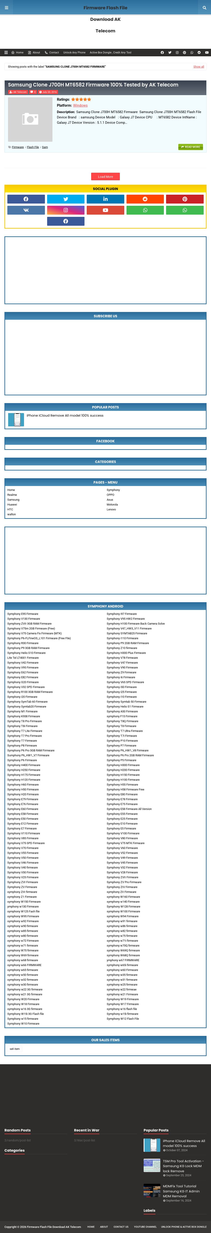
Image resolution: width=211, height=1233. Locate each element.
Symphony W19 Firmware (123, 999)
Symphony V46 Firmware (22, 862)
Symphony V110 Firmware (23, 833)
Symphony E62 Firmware (22, 672)
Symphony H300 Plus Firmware (126, 653)
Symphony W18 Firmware (23, 1004)
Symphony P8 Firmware (22, 745)
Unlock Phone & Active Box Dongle (184, 1226)
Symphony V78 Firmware (122, 657)
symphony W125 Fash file (23, 911)
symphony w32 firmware (22, 979)
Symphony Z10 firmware (122, 648)
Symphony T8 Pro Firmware (24, 721)
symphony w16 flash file (122, 1009)
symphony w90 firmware (22, 926)
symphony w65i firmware (122, 965)
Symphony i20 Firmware (22, 696)
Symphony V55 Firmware (22, 853)
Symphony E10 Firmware (122, 823)
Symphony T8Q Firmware (122, 721)
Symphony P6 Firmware (22, 760)
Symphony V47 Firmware (122, 662)
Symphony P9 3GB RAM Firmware (28, 648)
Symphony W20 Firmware (23, 999)
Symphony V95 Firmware (22, 667)
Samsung (13, 499)
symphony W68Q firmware (123, 955)
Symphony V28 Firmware (122, 872)
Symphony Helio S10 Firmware (26, 653)
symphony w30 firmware (22, 984)
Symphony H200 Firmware (123, 770)
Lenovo (111, 509)
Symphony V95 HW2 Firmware (126, 618)
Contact (51, 52)
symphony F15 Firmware (122, 716)
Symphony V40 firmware (22, 867)
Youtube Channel (145, 1226)
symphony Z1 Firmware (22, 896)
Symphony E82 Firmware (22, 677)
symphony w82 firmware (122, 931)
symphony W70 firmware (22, 950)
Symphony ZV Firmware (22, 887)
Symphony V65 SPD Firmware (125, 682)
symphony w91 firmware (122, 921)
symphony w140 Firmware (123, 901)
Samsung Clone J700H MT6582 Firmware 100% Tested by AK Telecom (93, 85)
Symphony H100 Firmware (123, 779)
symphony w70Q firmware (123, 945)
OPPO (110, 494)
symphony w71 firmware (22, 945)
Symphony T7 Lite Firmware (24, 731)
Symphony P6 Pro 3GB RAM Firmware (30, 750)
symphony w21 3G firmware (24, 994)
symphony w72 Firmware (23, 940)
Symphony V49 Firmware (122, 857)
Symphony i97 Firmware (122, 614)
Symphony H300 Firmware (123, 765)
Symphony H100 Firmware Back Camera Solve (136, 623)
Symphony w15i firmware (122, 1013)
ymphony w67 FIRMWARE (123, 960)
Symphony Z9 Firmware (121, 672)
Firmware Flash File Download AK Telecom (105, 19)
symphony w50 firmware (22, 974)
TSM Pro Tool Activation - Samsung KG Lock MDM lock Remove (183, 1166)
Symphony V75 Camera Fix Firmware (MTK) (34, 633)
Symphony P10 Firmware (122, 740)
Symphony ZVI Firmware (22, 882)
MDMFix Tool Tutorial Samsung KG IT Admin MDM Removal (181, 1191)
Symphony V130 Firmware (23, 618)
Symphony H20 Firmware (23, 794)
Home (17, 52)
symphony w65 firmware (22, 970)
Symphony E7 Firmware (22, 828)
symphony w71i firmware (122, 940)
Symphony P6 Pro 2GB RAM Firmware (130, 755)
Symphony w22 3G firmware (24, 989)
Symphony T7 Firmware (22, 740)
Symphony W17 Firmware (123, 1004)
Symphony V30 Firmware (22, 872)
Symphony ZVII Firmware (122, 877)
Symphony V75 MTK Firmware (126, 843)
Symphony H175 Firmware (23, 774)
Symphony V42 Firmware (22, 662)
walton (11, 514)
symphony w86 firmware (122, 926)
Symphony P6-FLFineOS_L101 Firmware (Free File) (39, 638)
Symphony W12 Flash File (123, 1018)
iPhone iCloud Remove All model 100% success (65, 415)
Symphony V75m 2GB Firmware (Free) (31, 628)
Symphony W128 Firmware (123, 906)
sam (45, 147)
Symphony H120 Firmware (23, 779)
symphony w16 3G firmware (24, 1009)
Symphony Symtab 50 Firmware (126, 701)
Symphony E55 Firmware (122, 813)
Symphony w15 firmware (22, 1018)
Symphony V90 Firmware (122, 667)
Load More (105, 176)
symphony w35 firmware (122, 974)
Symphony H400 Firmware (23, 765)
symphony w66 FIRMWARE (24, 965)
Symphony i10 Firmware (122, 696)
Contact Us (121, 1226)
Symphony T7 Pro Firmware (24, 735)
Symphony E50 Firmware (22, 818)
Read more (192, 147)
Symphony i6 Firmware (121, 677)
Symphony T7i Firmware (122, 735)
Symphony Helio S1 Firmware (125, 706)
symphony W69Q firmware (123, 950)
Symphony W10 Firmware (23, 1023)
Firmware (18, 147)
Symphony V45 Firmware (122, 862)
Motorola (112, 504)
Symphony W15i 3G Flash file (25, 1013)
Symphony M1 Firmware (22, 711)
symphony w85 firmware (22, 931)
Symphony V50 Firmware (22, 857)
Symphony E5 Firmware (121, 828)
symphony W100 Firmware (123, 911)
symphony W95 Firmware (23, 916)
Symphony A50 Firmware (122, 711)
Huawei (12, 504)
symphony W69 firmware (22, 955)
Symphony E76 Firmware (22, 804)
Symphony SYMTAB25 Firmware (127, 633)
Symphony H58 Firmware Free (125, 789)
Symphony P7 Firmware (121, 745)
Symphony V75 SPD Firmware (26, 843)
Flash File (33, 147)
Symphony (113, 490)
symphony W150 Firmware (24, 901)
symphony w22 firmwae (122, 989)
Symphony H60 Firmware (23, 784)
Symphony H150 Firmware (123, 774)
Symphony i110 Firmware (122, 638)
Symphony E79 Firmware (22, 799)
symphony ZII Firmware (121, 892)
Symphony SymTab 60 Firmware (27, 701)
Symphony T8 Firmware (121, 726)
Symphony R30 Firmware (22, 643)
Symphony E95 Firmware (22, 614)
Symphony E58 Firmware (22, 813)
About (34, 52)
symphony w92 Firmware (23, 921)
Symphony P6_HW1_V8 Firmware (128, 750)
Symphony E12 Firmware (22, 823)
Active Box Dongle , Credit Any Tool (110, 52)
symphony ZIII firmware (22, 892)
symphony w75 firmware (122, 935)
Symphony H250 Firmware (23, 770)
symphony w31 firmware (122, 979)
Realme (12, 494)
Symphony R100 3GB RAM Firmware (30, 692)
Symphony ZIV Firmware (122, 887)
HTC (10, 509)
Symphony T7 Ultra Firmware (125, 731)
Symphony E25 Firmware (122, 818)
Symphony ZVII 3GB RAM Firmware (29, 623)
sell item (15, 1049)
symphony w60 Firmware (122, 970)
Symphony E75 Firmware (122, 804)
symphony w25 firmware (122, 984)
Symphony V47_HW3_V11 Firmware (129, 628)
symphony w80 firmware (22, 935)
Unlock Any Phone (74, 52)
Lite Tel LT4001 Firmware (23, 657)
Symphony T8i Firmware (22, 726)
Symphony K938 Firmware (23, 716)
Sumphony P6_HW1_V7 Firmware (28, 755)
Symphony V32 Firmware (122, 867)
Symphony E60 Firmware (22, 809)
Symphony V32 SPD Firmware (26, 687)
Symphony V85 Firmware (22, 838)
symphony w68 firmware (22, 960)
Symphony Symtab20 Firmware (26, 706)
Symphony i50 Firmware (122, 687)
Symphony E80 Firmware (122, 794)
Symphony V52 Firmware (122, 853)
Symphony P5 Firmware (121, 760)
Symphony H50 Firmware (23, 789)
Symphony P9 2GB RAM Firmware (128, 643)
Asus (110, 499)
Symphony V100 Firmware (123, 833)
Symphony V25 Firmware (22, 877)
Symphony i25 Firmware (122, 692)
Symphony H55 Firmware (122, 784)
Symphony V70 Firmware (22, 848)
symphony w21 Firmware (122, 994)
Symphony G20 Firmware (23, 682)
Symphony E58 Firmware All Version (129, 809)
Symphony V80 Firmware (122, 838)
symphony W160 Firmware (123, 896)
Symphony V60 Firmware (122, 848)
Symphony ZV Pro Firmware (124, 882)
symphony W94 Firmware (123, 916)
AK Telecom (20, 92)
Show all (198, 66)
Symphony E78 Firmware (122, 799)
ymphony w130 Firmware (23, 906)
